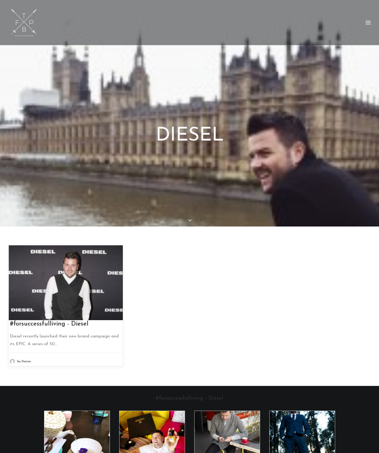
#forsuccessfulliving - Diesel (49, 319)
